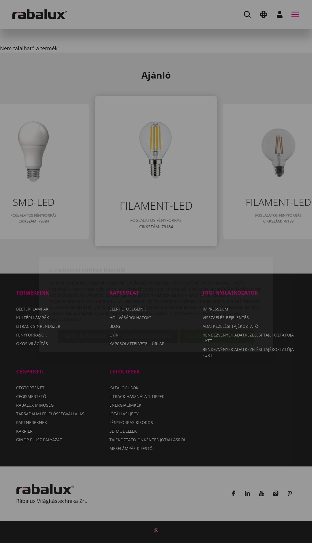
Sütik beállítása (86, 303)
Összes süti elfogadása (217, 303)
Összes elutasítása (147, 303)
